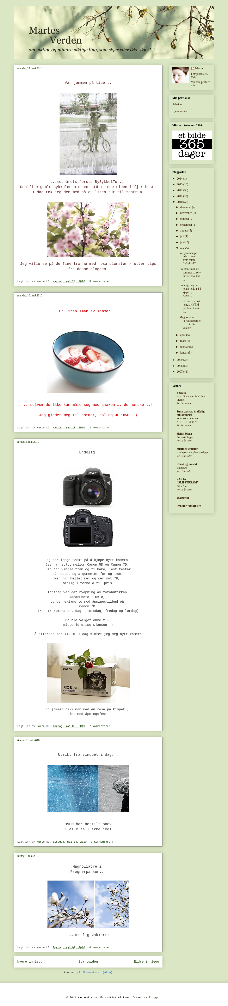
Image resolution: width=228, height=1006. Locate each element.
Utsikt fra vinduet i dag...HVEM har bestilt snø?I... (189, 306)
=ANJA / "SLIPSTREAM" (188, 481)
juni (182, 242)
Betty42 (181, 392)
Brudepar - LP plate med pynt (193, 452)
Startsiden (88, 962)
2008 (180, 365)
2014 (180, 178)
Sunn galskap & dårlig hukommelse (191, 413)
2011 (180, 196)
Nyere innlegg (30, 962)
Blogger (154, 997)
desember (186, 207)
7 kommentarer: (101, 726)
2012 (180, 190)
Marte (199, 68)
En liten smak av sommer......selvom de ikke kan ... (190, 274)
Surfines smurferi (187, 448)
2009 (180, 359)
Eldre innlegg (146, 962)
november (186, 213)
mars (183, 340)
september (186, 224)
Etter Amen (183, 486)
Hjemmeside (179, 111)
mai (182, 248)
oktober (185, 218)
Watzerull (183, 497)
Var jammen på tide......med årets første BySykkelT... (188, 258)
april (183, 335)
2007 (180, 371)
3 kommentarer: (101, 281)
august (184, 230)
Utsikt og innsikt (187, 464)
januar (184, 352)
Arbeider (177, 104)
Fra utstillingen (185, 437)
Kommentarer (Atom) (97, 972)
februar (184, 346)
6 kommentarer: (101, 947)
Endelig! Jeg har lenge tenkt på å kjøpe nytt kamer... (190, 290)
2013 (180, 184)
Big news (182, 467)
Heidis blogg (184, 433)
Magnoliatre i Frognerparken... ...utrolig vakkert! (190, 322)
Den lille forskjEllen (189, 505)
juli (182, 236)
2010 (180, 202)
